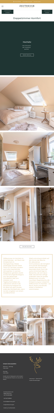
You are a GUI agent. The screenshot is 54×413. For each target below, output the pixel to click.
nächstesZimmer (47, 11)
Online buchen (27, 246)
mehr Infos (27, 55)
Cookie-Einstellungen (34, 380)
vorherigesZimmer (7, 11)
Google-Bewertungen (8, 404)
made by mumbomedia (9, 407)
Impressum (32, 378)
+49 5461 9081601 (17, 1)
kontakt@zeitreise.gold (27, 1)
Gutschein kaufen (37, 1)
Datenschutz (39, 378)
